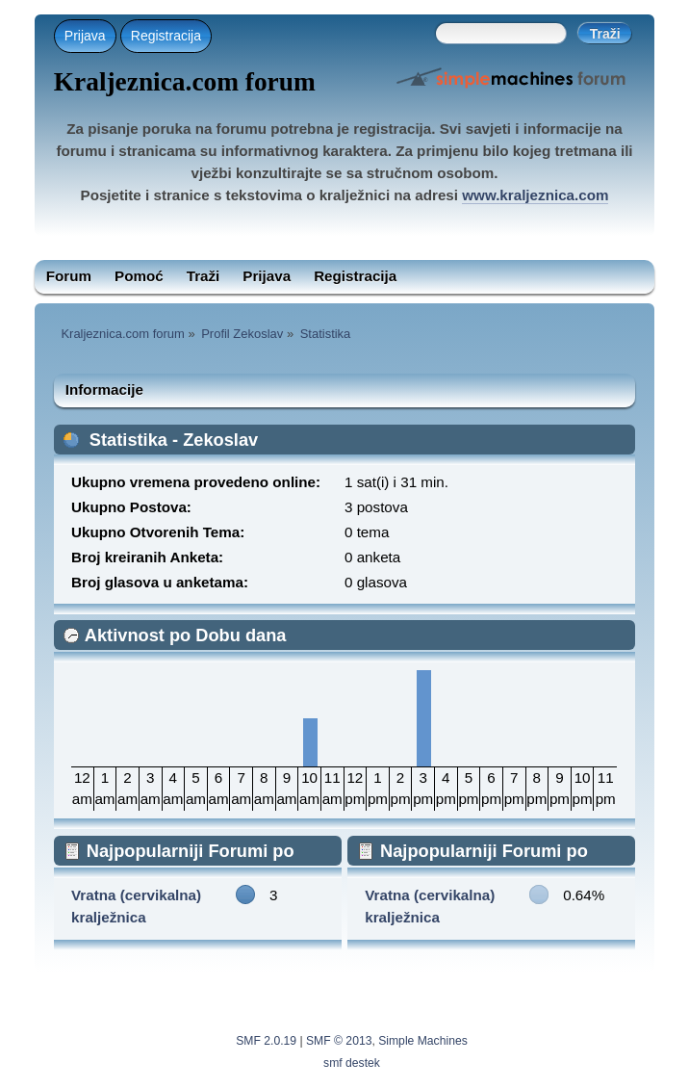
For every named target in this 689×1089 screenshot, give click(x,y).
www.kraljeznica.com (535, 195)
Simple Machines (423, 1041)
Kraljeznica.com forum (185, 81)
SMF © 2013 (338, 1041)
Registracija (166, 35)
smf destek (351, 1063)
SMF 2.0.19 (266, 1041)
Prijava (85, 35)
